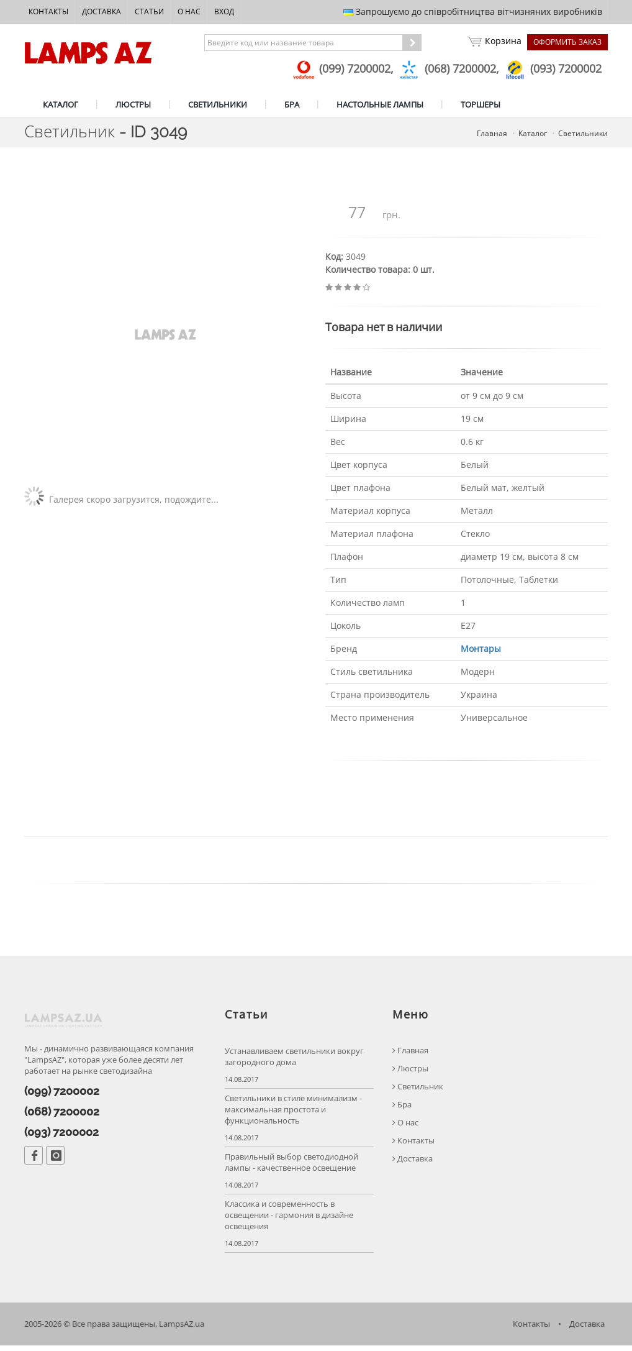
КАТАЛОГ (60, 104)
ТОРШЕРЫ (480, 104)
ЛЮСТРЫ (133, 104)
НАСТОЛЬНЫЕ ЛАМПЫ (379, 104)
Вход (224, 11)
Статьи (149, 11)
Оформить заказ (567, 42)
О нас (189, 11)
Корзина (494, 42)
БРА (291, 104)
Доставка (101, 11)
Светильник (417, 1091)
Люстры (410, 1073)
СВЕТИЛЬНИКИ (217, 104)
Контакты (48, 11)
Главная (410, 1055)
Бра (402, 1109)
